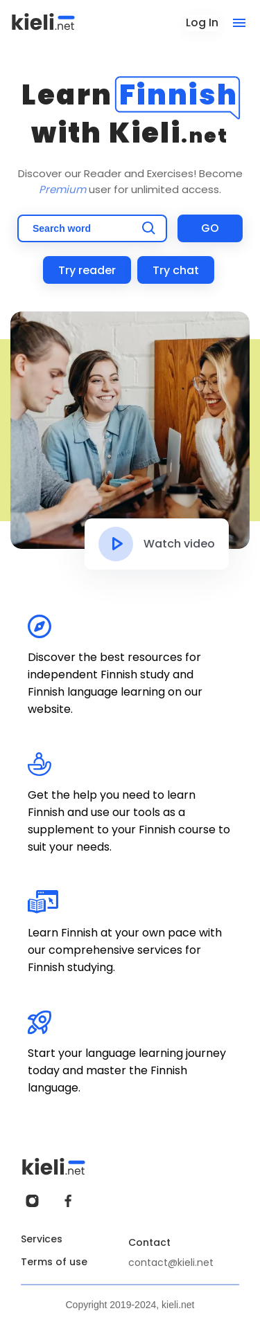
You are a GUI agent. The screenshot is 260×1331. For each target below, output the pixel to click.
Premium (62, 189)
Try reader (87, 270)
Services (41, 1239)
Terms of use (54, 1262)
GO (210, 228)
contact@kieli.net (171, 1262)
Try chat (176, 270)
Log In (202, 22)
